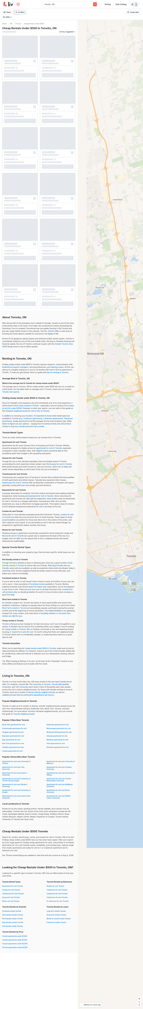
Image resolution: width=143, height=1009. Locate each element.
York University (21, 687)
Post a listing (121, 4)
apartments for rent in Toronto (49, 448)
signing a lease (57, 367)
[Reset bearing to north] (139, 1005)
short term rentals (36, 426)
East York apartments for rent (13, 743)
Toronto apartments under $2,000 (14, 944)
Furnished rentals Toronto (11, 911)
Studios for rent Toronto (55, 886)
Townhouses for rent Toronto (13, 894)
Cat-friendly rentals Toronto (12, 926)
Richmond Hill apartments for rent (59, 732)
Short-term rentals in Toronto (14, 608)
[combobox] (44, 4)
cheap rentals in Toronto (28, 405)
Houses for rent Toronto (11, 897)
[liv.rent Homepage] (8, 4)
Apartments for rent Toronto (12, 886)
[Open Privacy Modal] (18, 4)
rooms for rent (27, 632)
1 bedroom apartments (32, 418)
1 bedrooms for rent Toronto (57, 890)
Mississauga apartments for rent (59, 728)
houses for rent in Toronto (61, 464)
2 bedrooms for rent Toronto (57, 894)
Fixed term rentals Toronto (56, 922)
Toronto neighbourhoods (24, 714)
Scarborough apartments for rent (14, 728)
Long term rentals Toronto (56, 911)
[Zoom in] (139, 998)
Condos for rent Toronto (11, 890)
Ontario (51, 331)
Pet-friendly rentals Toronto (12, 919)
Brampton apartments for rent (13, 736)
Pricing (108, 4)
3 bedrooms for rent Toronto (57, 897)
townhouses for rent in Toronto (15, 483)
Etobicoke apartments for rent (58, 725)
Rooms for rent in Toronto (13, 536)
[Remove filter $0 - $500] (11, 17)
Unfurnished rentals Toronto (12, 915)
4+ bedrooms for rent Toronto (58, 901)
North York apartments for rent (13, 725)
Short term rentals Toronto (56, 915)
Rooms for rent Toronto (10, 901)
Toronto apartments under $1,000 (14, 936)
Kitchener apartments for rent (58, 747)
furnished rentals (49, 424)
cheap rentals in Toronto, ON (17, 629)
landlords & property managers (15, 367)
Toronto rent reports (10, 392)
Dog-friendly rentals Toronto (12, 922)
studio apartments (20, 421)
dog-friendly (57, 565)
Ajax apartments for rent (11, 740)
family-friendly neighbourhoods (41, 692)
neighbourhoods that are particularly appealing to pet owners (28, 695)
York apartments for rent (56, 743)
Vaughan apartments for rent (13, 732)
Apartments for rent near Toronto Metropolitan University (59, 780)
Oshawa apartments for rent (57, 736)
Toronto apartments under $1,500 (14, 940)
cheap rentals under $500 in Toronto (40, 648)
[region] (110, 514)
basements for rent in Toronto (40, 496)
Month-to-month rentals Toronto (59, 919)
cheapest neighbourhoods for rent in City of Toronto (27, 411)
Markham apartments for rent (57, 740)
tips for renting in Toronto (57, 372)
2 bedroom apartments (53, 418)
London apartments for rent (12, 751)
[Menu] (134, 4)
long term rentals (18, 426)
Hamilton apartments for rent (13, 747)
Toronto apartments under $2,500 (14, 947)
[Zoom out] (139, 1002)
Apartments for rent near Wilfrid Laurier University (58, 797)
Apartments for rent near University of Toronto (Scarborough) (16, 780)
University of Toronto (41, 684)
